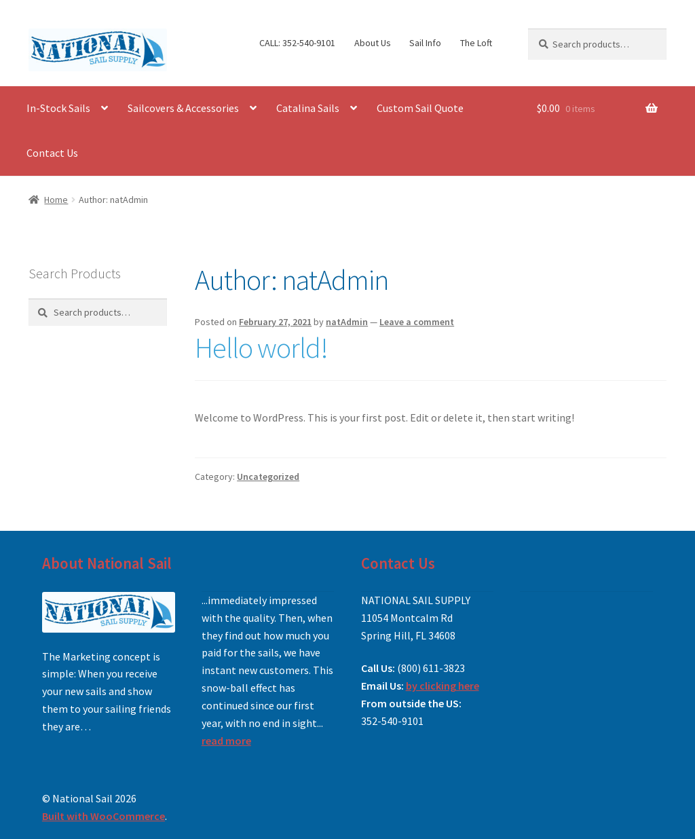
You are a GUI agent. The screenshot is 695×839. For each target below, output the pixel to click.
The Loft (476, 43)
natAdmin (347, 322)
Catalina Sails (307, 108)
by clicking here (442, 685)
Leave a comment (416, 322)
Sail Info (425, 43)
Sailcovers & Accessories (183, 108)
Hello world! (261, 347)
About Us (372, 43)
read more (226, 740)
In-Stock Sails (58, 108)
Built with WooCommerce (103, 816)
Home (56, 199)
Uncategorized (268, 476)
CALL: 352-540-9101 (297, 43)
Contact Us (52, 153)
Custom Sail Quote (420, 108)
